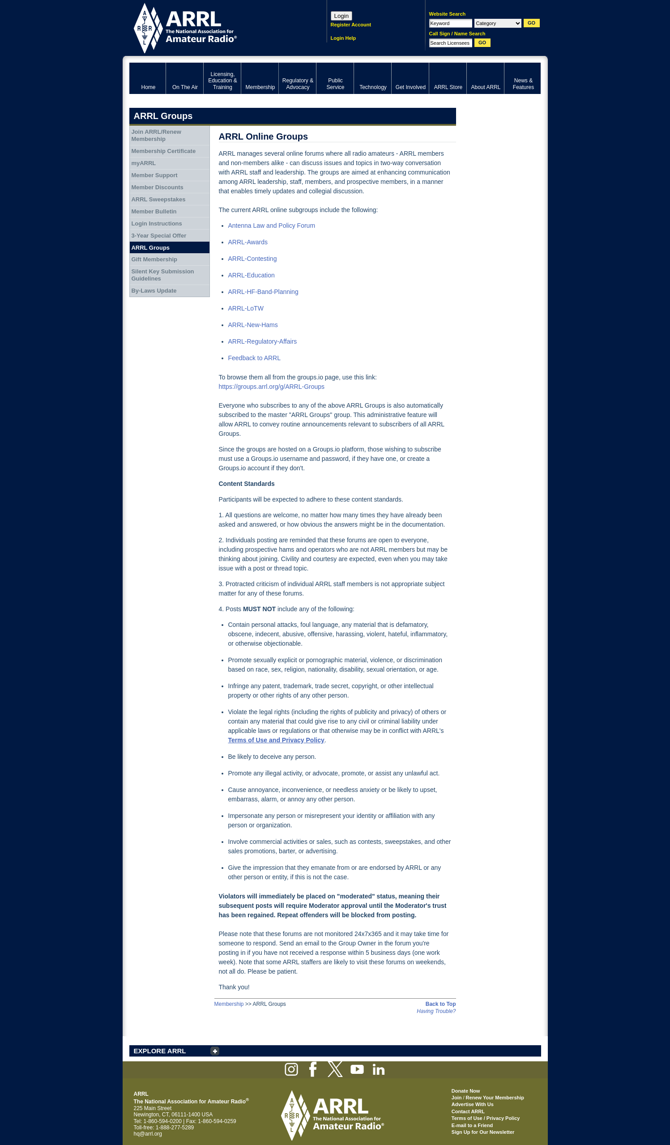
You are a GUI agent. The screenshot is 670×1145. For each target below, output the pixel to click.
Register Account (351, 24)
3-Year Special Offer (158, 235)
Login (341, 16)
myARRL (143, 163)
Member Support (154, 175)
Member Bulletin (153, 211)
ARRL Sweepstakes (158, 199)
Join (457, 1097)
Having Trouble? (436, 1011)
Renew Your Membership (495, 1097)
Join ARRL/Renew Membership (156, 135)
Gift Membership (154, 259)
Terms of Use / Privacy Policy (486, 1118)
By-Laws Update (153, 290)
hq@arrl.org (148, 1134)
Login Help (343, 38)
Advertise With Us (473, 1104)
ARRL (216, 27)
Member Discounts (157, 187)
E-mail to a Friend (472, 1125)
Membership (229, 1004)
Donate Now (466, 1091)
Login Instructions (156, 223)
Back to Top (441, 1004)
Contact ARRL (468, 1111)
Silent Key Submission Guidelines (162, 275)
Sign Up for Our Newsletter (483, 1132)
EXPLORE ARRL (160, 1051)
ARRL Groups (150, 247)
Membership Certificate (163, 151)
